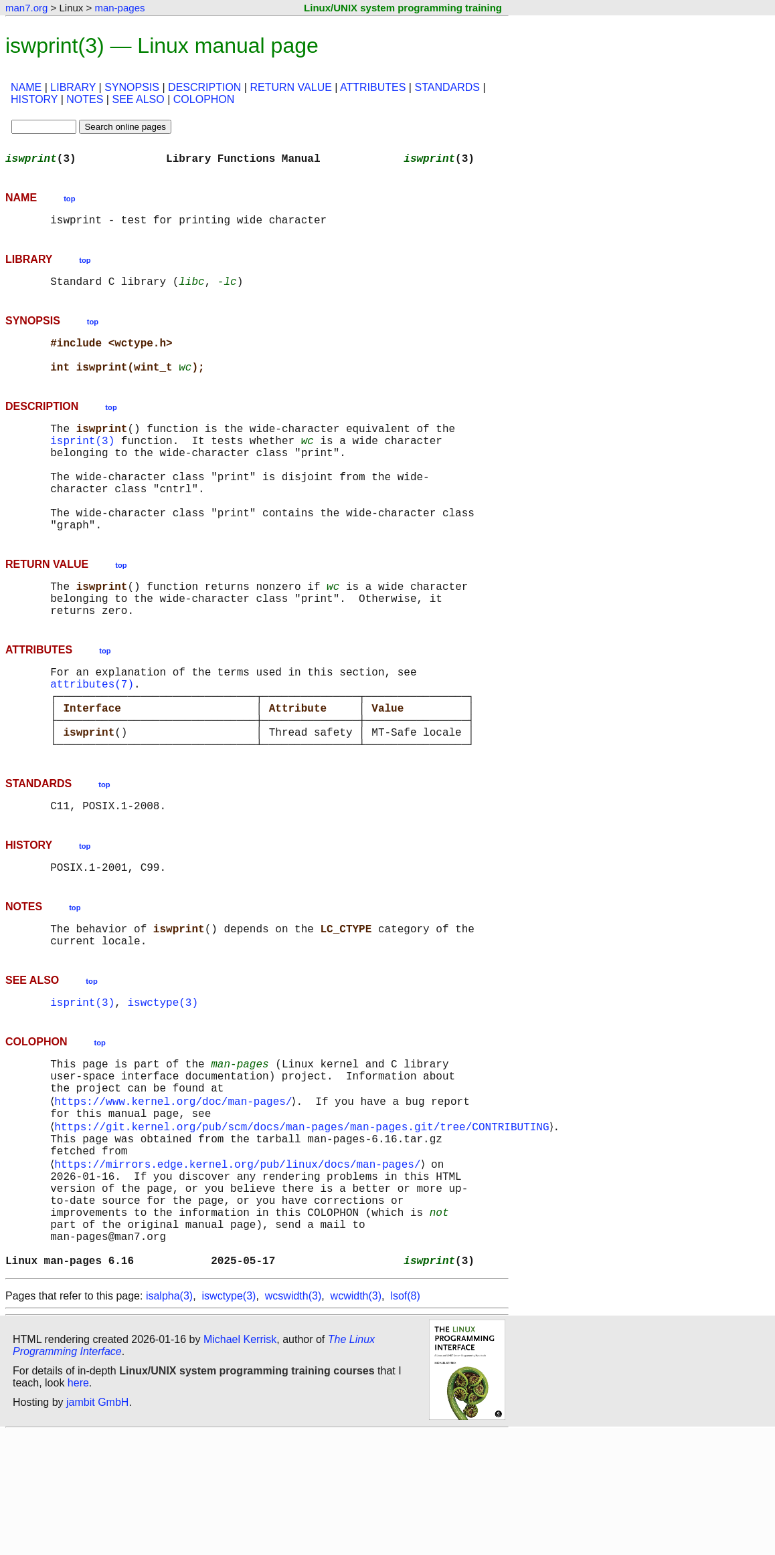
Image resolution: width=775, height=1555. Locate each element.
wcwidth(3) (356, 1417)
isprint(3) (82, 461)
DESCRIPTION (204, 87)
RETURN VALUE (290, 87)
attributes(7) (92, 737)
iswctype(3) (162, 1082)
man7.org (26, 7)
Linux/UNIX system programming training (403, 7)
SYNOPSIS (131, 87)
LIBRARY (73, 87)
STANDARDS (447, 87)
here (78, 1504)
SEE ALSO (138, 99)
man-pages (119, 7)
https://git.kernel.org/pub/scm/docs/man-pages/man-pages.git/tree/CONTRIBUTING (304, 1220)
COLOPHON (204, 99)
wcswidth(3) (293, 1417)
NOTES (84, 99)
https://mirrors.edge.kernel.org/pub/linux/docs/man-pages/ (240, 1264)
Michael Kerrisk (239, 1461)
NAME (26, 87)
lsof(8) (405, 1417)
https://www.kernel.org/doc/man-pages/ (175, 1190)
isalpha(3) (169, 1417)
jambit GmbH (97, 1524)
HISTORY (34, 99)
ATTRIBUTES (373, 87)
